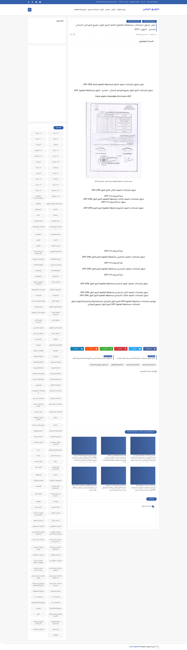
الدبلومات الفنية (55, 290)
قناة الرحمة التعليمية (55, 487)
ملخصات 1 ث (55, 597)
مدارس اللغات (55, 513)
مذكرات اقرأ (55, 521)
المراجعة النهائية (80, 10)
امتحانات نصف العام (38, 405)
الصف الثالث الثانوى (38, 313)
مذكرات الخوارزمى (55, 526)
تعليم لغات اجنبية (38, 425)
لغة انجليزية (55, 507)
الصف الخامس (38, 328)
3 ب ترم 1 (38, 168)
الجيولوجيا (38, 276)
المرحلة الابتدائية (149, 21)
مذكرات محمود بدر (56, 561)
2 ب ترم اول (38, 150)
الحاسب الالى (55, 282)
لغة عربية (38, 507)
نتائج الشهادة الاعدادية (55, 623)
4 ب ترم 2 (56, 185)
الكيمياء (55, 356)
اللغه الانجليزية (56, 374)
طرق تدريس (38, 461)
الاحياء (55, 240)
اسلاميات (38, 234)
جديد (38, 450)
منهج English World (38, 603)
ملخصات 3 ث (55, 603)
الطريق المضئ (151, 9)
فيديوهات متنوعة (55, 480)
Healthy (38, 204)
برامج (55, 418)
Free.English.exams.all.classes (55, 204)
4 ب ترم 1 (38, 179)
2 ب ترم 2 (56, 150)
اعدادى (107, 10)
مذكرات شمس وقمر (38, 548)
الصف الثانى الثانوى (55, 328)
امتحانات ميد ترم (38, 398)
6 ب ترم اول (55, 196)
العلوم (55, 339)
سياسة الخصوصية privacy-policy (106, 2)
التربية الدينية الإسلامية (38, 252)
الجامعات (38, 271)
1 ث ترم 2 (38, 139)
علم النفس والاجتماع (55, 468)
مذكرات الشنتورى (38, 526)
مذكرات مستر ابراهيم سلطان (38, 562)
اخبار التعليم (55, 221)
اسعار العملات (56, 234)
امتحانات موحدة (55, 398)
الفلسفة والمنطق (55, 345)
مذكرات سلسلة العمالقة (55, 548)
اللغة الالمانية (38, 356)
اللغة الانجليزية (56, 362)
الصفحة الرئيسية (152, 2)
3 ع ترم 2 (38, 173)
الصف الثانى (55, 320)
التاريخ (38, 246)
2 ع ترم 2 (55, 168)
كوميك (38, 501)
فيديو (55, 475)
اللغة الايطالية (38, 362)
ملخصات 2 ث (38, 597)
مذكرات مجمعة (38, 555)
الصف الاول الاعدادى (38, 301)
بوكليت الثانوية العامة (38, 418)
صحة (38, 456)
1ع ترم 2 (38, 145)
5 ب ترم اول (55, 190)
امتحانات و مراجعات (55, 412)
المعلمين (38, 385)
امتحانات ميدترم (93, 10)
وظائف (55, 635)
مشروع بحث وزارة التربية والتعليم (38, 584)
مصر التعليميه (56, 591)
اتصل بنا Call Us (123, 2)
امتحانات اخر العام (55, 391)
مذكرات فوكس (55, 555)
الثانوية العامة (38, 265)
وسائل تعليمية (38, 629)
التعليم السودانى (55, 265)
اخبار (38, 215)
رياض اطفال (121, 10)
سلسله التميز (55, 456)
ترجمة (55, 425)
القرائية (55, 351)
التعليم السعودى (38, 259)
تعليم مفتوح (38, 431)
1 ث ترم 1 (55, 139)
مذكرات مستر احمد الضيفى (55, 569)
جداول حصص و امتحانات (99, 365)
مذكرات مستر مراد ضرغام (55, 584)
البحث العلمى (55, 246)
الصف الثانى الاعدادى (38, 321)
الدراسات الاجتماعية (38, 290)
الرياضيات (55, 295)
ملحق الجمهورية (38, 591)
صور (55, 461)
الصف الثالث (38, 307)
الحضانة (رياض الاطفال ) (38, 283)
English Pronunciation (38, 197)
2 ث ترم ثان (55, 162)
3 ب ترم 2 (56, 173)
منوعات (38, 608)
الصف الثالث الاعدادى (55, 313)
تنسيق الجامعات (55, 437)
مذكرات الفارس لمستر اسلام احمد (55, 533)
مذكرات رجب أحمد (38, 540)
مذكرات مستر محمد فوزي (38, 577)
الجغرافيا (56, 276)
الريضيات (38, 295)
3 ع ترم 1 (55, 179)
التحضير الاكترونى (55, 251)
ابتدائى (113, 10)
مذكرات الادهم (38, 521)
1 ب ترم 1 (55, 133)
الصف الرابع (55, 334)
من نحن (143, 2)
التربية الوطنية (55, 259)
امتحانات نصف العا (55, 404)
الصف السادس (38, 334)
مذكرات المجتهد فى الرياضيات (38, 533)
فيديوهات (38, 475)
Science (55, 210)
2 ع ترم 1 (38, 162)
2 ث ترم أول (38, 156)
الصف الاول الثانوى (55, 307)
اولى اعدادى (38, 412)
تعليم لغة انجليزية (55, 431)
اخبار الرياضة (38, 221)
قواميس (38, 486)
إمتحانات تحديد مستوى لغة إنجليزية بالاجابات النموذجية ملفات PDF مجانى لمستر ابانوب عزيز (143, 488)
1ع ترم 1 (55, 145)
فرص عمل (38, 467)
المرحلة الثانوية (117, 365)
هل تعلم (56, 629)
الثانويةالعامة (55, 271)
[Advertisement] (113, 64)
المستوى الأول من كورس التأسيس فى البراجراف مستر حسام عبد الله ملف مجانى (84, 488)
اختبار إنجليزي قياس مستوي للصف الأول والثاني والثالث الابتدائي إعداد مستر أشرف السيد (114, 488)
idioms (55, 215)
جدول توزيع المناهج (55, 450)
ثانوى (102, 10)
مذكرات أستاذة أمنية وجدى (38, 514)
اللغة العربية (55, 368)
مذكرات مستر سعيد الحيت (38, 569)
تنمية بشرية (38, 437)
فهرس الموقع (134, 2)
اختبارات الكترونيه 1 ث (38, 228)
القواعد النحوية (38, 351)
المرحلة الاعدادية (133, 21)
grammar (38, 210)
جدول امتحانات (38, 442)
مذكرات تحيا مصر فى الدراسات (55, 541)
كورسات (55, 501)
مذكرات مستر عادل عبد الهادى (55, 577)
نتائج (38, 614)
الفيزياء (38, 345)
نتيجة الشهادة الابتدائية (38, 623)
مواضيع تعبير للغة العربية (55, 615)
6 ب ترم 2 (38, 190)
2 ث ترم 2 (56, 156)
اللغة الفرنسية (38, 368)
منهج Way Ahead (55, 608)
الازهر (38, 240)
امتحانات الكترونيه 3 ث (38, 392)
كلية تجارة (38, 494)
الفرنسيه (38, 339)
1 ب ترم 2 (38, 133)
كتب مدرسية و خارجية (55, 495)
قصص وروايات (38, 480)
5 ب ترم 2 (38, 185)
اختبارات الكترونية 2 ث (55, 228)
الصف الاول (55, 301)
